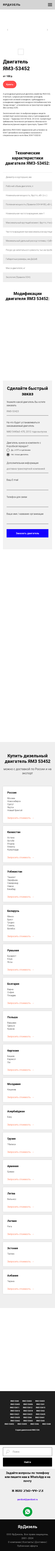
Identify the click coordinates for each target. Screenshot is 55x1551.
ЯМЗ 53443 (28, 1421)
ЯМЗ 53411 (14, 1408)
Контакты (28, 1542)
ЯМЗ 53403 (40, 1401)
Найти (27, 1462)
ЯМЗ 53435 (15, 1417)
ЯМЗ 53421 (14, 1414)
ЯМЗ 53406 (28, 1404)
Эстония (12, 1248)
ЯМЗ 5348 (46, 1424)
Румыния (13, 950)
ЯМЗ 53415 (40, 1408)
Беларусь (13, 910)
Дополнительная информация (22, 463)
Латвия (12, 1220)
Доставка (40, 1542)
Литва (11, 1193)
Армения (12, 1166)
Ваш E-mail (12, 479)
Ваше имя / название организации (25, 513)
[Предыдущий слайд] (7, 30)
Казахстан (13, 832)
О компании (14, 1542)
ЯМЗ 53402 (27, 1401)
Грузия (11, 1138)
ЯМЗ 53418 (28, 1411)
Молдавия (14, 1084)
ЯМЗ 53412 (27, 1408)
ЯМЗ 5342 (40, 1411)
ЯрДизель (27, 1526)
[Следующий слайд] (47, 30)
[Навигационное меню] (50, 4)
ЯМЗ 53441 (40, 1417)
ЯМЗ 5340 (14, 1401)
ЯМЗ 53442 (15, 1421)
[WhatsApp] (27, 1512)
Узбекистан (14, 871)
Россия (11, 792)
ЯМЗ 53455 (22, 1424)
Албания (12, 1275)
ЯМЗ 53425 (40, 1414)
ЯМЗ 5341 (40, 1404)
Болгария (13, 983)
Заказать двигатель (27, 533)
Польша (12, 1017)
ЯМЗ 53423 (27, 1414)
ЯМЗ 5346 (34, 1424)
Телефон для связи (17, 497)
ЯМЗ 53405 (15, 1404)
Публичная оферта (27, 1546)
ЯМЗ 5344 (27, 1417)
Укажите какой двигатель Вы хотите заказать (26, 404)
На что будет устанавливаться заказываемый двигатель (23, 424)
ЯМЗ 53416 (15, 1411)
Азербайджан (16, 1111)
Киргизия (13, 1050)
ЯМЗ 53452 (9, 1424)
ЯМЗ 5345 (40, 1421)
